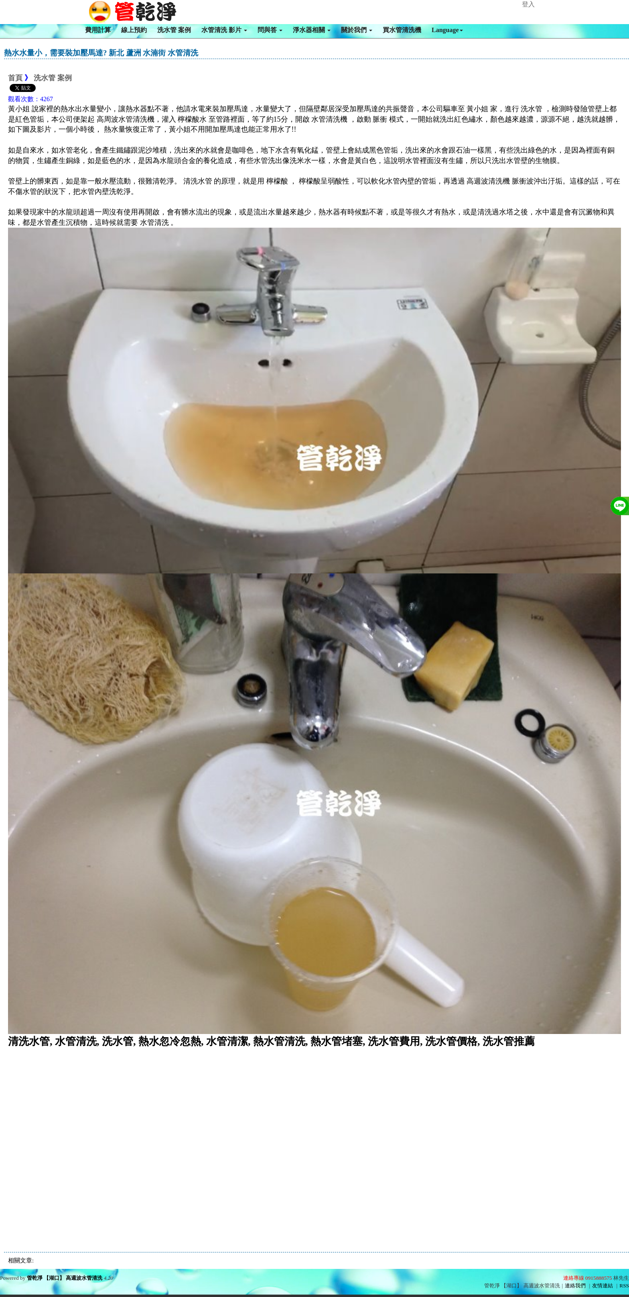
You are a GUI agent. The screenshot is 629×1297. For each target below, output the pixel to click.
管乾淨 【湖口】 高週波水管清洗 (65, 1278)
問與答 (270, 30)
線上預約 (134, 30)
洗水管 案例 (174, 30)
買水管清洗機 (402, 30)
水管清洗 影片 (224, 30)
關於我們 (356, 30)
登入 (528, 4)
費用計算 (98, 30)
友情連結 (602, 1286)
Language (447, 30)
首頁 (15, 78)
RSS (624, 1286)
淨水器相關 (312, 30)
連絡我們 (575, 1286)
